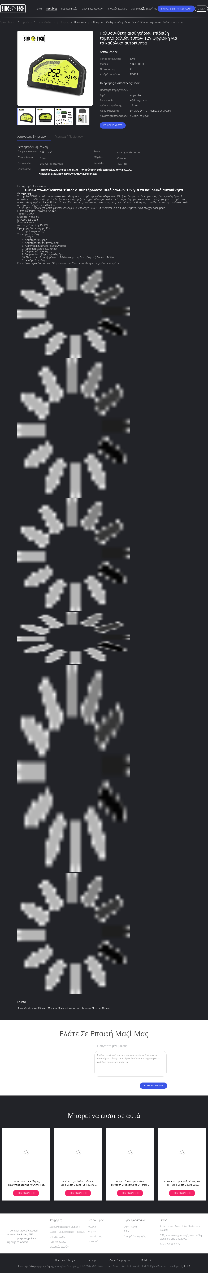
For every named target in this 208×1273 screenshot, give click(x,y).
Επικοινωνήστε (112, 125)
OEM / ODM (130, 1226)
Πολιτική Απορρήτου (118, 1260)
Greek (201, 8)
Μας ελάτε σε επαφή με (144, 8)
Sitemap (91, 1260)
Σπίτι (39, 8)
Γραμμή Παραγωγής (134, 1236)
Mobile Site (147, 1260)
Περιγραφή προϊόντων (68, 136)
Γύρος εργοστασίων (92, 8)
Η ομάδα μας (95, 1236)
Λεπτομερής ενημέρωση (32, 136)
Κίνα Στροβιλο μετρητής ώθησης (36, 1266)
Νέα (163, 8)
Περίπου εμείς (69, 8)
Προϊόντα (51, 8)
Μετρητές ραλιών (59, 1246)
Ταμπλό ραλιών (58, 1241)
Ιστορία (92, 1226)
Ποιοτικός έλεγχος (116, 8)
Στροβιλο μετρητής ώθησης (32, 1008)
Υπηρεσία (93, 1231)
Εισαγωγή (93, 1241)
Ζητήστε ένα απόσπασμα (176, 8)
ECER (187, 1266)
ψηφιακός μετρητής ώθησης (96, 1008)
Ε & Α (126, 1231)
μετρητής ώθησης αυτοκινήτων (63, 1008)
